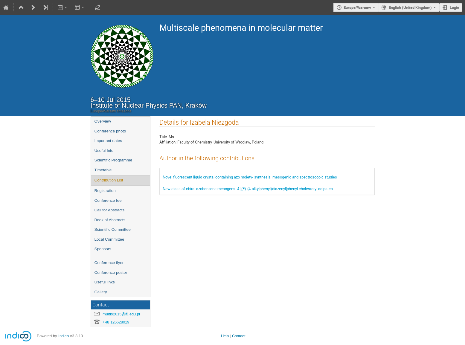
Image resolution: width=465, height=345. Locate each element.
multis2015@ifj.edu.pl (121, 314)
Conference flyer (109, 262)
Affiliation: (167, 142)
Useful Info (104, 150)
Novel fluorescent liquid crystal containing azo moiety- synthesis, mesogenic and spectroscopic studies (250, 177)
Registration (105, 190)
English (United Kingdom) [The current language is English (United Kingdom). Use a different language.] (410, 7)
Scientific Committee (112, 229)
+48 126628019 (116, 322)
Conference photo (110, 131)
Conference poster (110, 272)
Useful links (104, 282)
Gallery (100, 292)
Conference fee (108, 200)
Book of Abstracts (110, 220)
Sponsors (102, 249)
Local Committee (109, 239)
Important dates (108, 140)
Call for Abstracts (109, 210)
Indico (63, 335)
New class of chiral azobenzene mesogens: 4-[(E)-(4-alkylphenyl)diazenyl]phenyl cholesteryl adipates (248, 188)
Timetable (103, 170)
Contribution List (108, 180)
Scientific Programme (113, 160)
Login (454, 7)
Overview (102, 121)
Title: (163, 136)
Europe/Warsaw (357, 7)
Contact (239, 335)
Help (225, 335)
